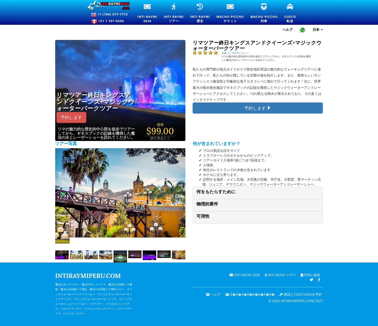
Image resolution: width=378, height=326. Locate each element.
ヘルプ (213, 294)
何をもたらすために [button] (216, 191)
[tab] (258, 193)
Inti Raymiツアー (173, 13)
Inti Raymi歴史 (200, 13)
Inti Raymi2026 (147, 13)
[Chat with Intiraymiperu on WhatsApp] (302, 29)
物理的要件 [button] (207, 204)
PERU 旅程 (310, 275)
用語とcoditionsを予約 (300, 294)
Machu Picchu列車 (264, 13)
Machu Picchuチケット (230, 13)
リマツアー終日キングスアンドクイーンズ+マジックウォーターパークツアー (95, 102)
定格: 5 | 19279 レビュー (235, 53)
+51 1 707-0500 (109, 21)
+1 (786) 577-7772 (109, 15)
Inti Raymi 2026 (244, 275)
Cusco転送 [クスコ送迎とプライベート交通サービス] (290, 13)
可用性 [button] (202, 216)
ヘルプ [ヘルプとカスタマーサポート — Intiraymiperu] (287, 29)
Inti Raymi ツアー (280, 275)
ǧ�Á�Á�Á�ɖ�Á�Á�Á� (250, 294)
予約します (71, 117)
